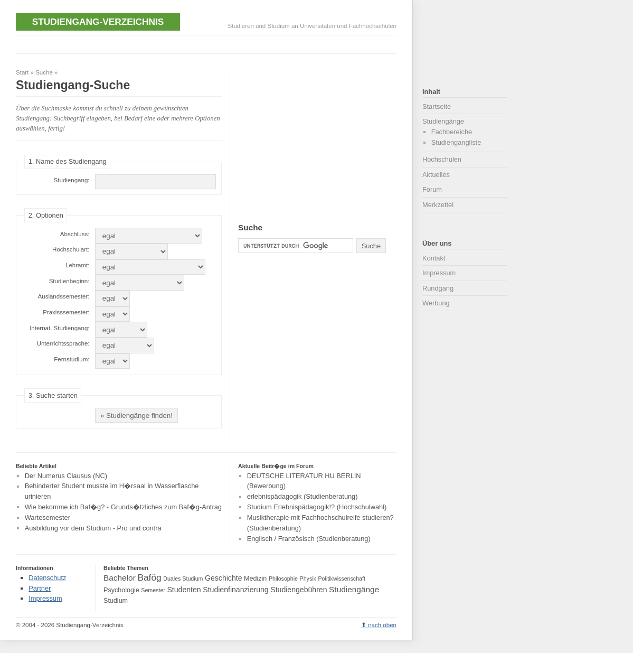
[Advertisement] (208, 43)
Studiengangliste (456, 142)
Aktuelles (436, 175)
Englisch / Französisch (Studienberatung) (309, 539)
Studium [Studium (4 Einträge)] (115, 600)
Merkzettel (438, 205)
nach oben (382, 625)
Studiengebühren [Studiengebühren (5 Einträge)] (298, 589)
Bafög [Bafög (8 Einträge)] (149, 577)
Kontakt (433, 258)
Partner (40, 588)
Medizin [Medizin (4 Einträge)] (255, 578)
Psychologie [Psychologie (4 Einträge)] (121, 590)
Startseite (436, 106)
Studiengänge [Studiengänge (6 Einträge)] (354, 589)
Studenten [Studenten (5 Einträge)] (184, 589)
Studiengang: (72, 180)
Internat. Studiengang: (59, 328)
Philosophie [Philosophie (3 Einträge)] (283, 578)
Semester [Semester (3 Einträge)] (153, 590)
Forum (432, 189)
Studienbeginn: (69, 281)
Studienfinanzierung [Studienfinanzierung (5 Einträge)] (235, 589)
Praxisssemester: (66, 312)
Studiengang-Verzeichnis (98, 21)
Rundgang (438, 288)
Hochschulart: (70, 249)
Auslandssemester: (64, 296)
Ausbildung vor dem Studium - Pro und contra (93, 528)
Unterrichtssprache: (63, 343)
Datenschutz (47, 578)
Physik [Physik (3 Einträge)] (308, 578)
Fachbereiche (452, 132)
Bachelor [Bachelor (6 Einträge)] (119, 577)
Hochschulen (441, 159)
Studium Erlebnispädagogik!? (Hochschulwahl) (317, 507)
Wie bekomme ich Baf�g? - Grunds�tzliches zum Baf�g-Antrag (123, 507)
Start (22, 72)
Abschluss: (75, 234)
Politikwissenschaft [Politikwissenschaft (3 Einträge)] (341, 578)
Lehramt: (77, 265)
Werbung (436, 303)
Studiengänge (443, 121)
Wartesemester (47, 517)
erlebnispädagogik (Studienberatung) (302, 497)
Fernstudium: (71, 359)
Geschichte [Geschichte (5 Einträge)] (223, 578)
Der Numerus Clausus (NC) (66, 476)
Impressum (439, 273)
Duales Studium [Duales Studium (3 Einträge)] (183, 578)
